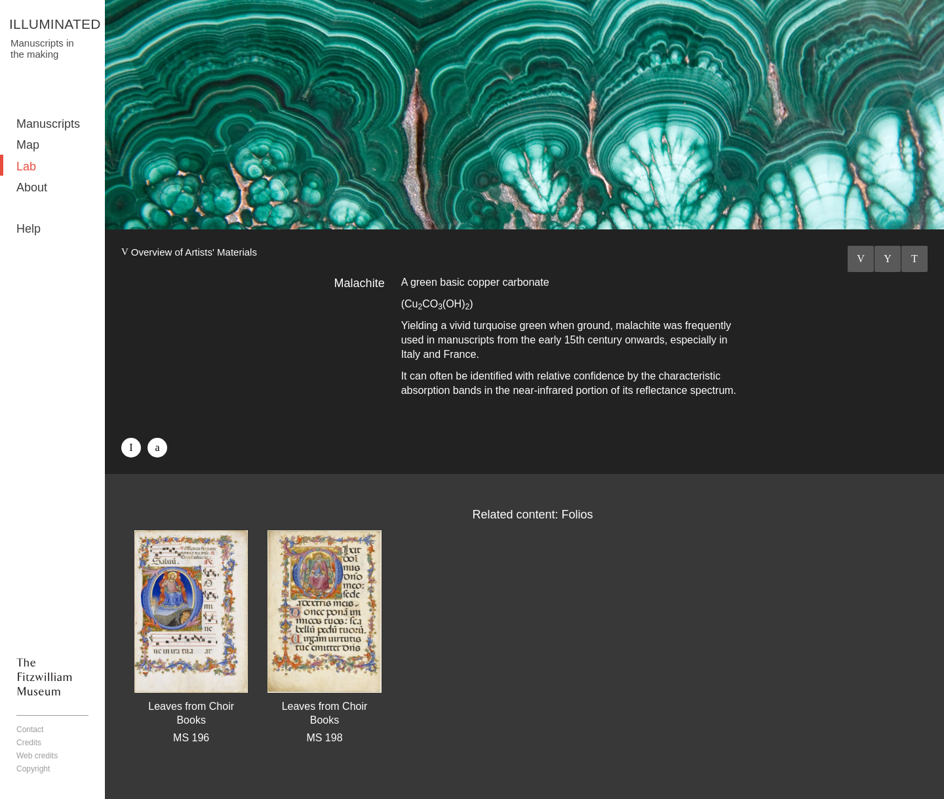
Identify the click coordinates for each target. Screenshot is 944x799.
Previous (861, 259)
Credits (28, 742)
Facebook (131, 448)
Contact (29, 729)
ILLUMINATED (55, 23)
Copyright (33, 768)
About (31, 187)
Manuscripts (48, 123)
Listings (888, 259)
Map (27, 144)
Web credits (37, 755)
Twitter (157, 448)
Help (28, 228)
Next (914, 259)
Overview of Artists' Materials (194, 252)
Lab (26, 166)
